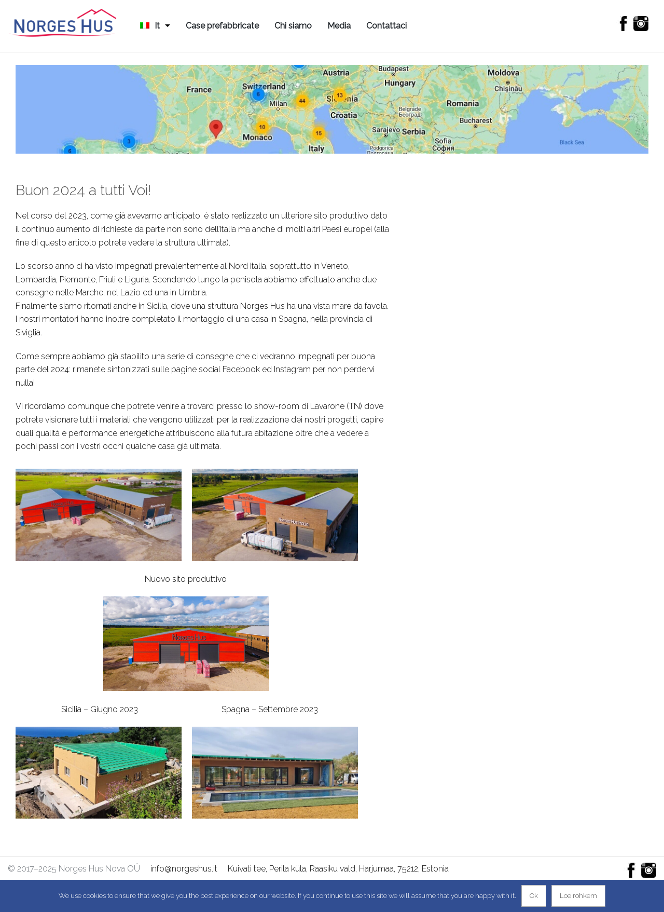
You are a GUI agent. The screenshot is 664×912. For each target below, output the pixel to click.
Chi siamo (293, 26)
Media (339, 26)
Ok (534, 896)
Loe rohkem (578, 896)
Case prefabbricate (222, 26)
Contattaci (386, 26)
